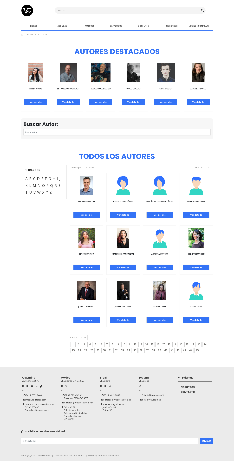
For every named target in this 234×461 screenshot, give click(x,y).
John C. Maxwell (86, 306)
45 (197, 350)
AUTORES (89, 26)
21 (187, 344)
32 (116, 350)
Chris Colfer (165, 88)
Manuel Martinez (196, 201)
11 (129, 344)
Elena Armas (35, 88)
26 (79, 350)
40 (166, 350)
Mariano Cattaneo (101, 88)
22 (192, 344)
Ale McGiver (196, 306)
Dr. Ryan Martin (86, 201)
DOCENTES (143, 26)
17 (163, 344)
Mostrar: (199, 167)
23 (198, 344)
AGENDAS (62, 26)
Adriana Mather (159, 254)
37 (147, 350)
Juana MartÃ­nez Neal (123, 254)
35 (134, 350)
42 (178, 350)
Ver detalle (36, 102)
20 (180, 344)
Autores (42, 34)
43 (184, 350)
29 (98, 350)
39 (159, 350)
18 (169, 344)
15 (152, 344)
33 (122, 350)
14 (146, 344)
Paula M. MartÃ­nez (123, 201)
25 (73, 350)
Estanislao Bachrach (68, 88)
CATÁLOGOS (116, 26)
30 (104, 350)
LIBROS (33, 26)
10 (124, 344)
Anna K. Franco (198, 88)
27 (86, 350)
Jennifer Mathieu (196, 254)
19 (175, 344)
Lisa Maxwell (159, 306)
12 (135, 344)
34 (128, 350)
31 (110, 350)
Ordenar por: (76, 167)
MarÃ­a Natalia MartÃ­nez (159, 201)
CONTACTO (188, 392)
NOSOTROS (171, 26)
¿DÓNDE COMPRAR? (199, 26)
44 (190, 350)
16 (158, 344)
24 (205, 344)
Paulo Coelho (133, 88)
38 (153, 350)
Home (30, 34)
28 (91, 350)
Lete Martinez (86, 254)
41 (172, 350)
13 (141, 344)
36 (141, 350)
